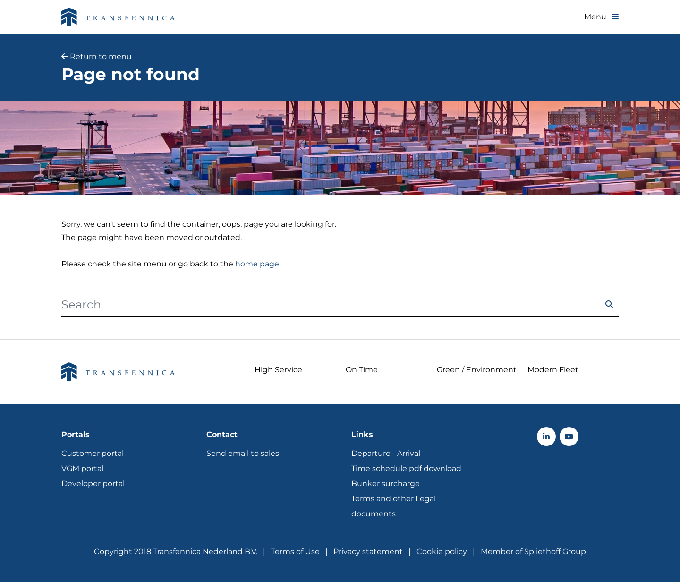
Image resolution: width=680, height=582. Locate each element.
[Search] (330, 304)
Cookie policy (441, 551)
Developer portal (93, 483)
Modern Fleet (552, 369)
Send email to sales (242, 453)
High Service (278, 369)
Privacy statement (368, 551)
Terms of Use (295, 551)
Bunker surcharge (385, 483)
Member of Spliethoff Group (533, 551)
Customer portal (92, 453)
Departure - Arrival (385, 453)
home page (257, 263)
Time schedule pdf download (406, 468)
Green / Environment (477, 369)
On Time (362, 369)
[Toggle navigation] (601, 17)
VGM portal (82, 468)
